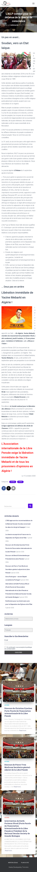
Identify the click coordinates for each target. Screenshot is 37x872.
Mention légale (13, 862)
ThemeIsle (25, 867)
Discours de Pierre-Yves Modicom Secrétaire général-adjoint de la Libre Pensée (17, 569)
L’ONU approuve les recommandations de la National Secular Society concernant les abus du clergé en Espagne (18, 524)
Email (6, 640)
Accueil (13, 481)
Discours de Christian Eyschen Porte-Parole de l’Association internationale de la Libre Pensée (18, 548)
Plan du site (25, 862)
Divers (20, 481)
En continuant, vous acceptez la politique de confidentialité (18, 648)
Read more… (23, 730)
